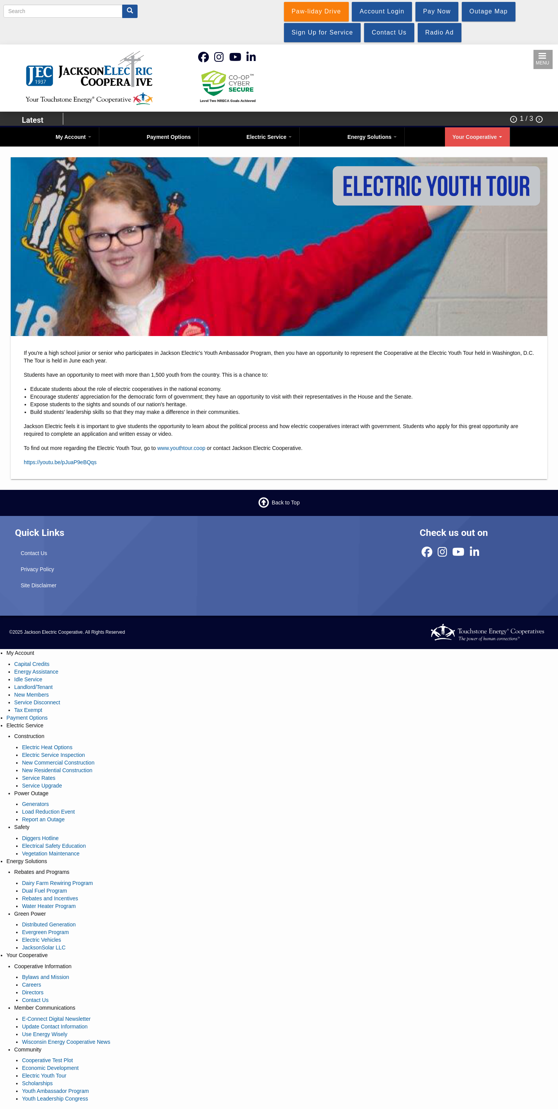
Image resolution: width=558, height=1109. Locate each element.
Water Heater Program (48, 906)
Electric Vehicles (41, 940)
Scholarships (37, 1083)
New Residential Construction (57, 770)
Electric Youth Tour (44, 1076)
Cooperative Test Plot (47, 1060)
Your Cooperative (477, 137)
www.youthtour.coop (181, 448)
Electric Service (269, 137)
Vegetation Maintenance (50, 853)
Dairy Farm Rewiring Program (57, 883)
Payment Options (169, 137)
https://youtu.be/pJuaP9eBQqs (60, 462)
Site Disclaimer (38, 585)
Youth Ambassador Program (55, 1091)
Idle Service (28, 679)
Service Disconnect (37, 702)
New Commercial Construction (58, 763)
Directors (32, 992)
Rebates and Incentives (50, 898)
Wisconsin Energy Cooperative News (66, 1042)
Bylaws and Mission (45, 977)
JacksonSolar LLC (44, 947)
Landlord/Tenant (33, 687)
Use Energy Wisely (44, 1034)
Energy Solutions (372, 137)
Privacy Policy (37, 569)
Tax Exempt (28, 710)
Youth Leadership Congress (55, 1099)
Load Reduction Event (48, 812)
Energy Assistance (36, 672)
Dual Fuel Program (44, 891)
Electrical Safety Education (54, 846)
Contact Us (34, 553)
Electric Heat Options (47, 747)
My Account (73, 137)
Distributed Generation (48, 924)
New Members (31, 695)
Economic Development (50, 1068)
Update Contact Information (54, 1026)
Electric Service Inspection (53, 755)
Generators (35, 804)
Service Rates (38, 778)
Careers (31, 985)
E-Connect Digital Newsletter (56, 1019)
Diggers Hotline (40, 838)
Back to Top (286, 502)
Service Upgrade (42, 786)
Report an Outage (43, 819)
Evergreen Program (45, 932)
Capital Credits (31, 664)
